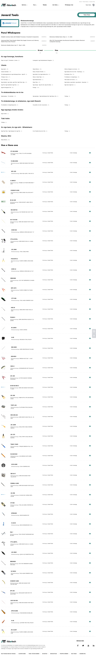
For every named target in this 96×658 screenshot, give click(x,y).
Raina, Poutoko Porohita (39, 71)
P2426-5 (12, 317)
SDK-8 (12, 366)
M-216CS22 (14, 454)
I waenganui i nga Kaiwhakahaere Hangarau (43, 60)
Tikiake (45, 5)
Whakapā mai (69, 5)
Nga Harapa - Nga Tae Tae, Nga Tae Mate (43, 84)
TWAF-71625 (14, 444)
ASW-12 (13, 269)
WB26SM (13, 561)
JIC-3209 (13, 424)
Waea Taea (36, 82)
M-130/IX (14, 327)
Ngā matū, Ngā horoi (70, 84)
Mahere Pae (83, 653)
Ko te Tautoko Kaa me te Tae (40, 131)
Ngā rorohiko (5, 113)
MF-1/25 (13, 171)
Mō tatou (55, 5)
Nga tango (74, 653)
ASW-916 (14, 229)
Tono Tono (88, 5)
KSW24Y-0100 (15, 190)
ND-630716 (14, 210)
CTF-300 (14, 298)
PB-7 (11, 532)
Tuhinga (36, 87)
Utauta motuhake (6, 71)
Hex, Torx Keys (5, 79)
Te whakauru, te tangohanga (72, 76)
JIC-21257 (14, 630)
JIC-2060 (14, 249)
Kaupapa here (22, 653)
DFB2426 (14, 513)
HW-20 (13, 307)
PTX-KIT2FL (14, 239)
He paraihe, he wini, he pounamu (41, 104)
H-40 (12, 620)
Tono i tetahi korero (34, 653)
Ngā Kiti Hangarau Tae (7, 87)
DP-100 (12, 590)
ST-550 (12, 503)
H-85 (12, 337)
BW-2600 (14, 347)
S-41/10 (13, 523)
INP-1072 (14, 288)
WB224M (13, 278)
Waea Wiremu (37, 69)
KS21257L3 (14, 258)
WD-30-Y (13, 473)
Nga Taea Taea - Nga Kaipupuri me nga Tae (11, 131)
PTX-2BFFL (14, 542)
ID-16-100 (13, 200)
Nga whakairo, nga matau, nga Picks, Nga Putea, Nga (14, 82)
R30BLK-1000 (14, 483)
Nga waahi (4, 69)
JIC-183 (12, 376)
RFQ (90, 152)
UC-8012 (13, 571)
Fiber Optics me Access (71, 79)
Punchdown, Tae (70, 74)
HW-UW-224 (14, 415)
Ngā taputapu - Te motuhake (8, 96)
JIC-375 (12, 434)
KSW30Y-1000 (14, 581)
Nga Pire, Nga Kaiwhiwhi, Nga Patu (10, 84)
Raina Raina (85, 1)
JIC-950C (14, 552)
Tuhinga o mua (5, 76)
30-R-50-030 (14, 600)
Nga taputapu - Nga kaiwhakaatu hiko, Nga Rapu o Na (45, 96)
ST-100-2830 (14, 151)
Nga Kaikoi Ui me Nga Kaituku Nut (41, 74)
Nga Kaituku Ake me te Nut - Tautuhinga (75, 71)
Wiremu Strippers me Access (72, 69)
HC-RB (13, 493)
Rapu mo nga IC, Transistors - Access (10, 60)
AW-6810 (13, 356)
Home (80, 1)
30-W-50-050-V (14, 385)
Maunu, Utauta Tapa (38, 76)
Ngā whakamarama (38, 79)
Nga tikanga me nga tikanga (8, 653)
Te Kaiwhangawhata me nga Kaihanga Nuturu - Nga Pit (14, 74)
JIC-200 (12, 395)
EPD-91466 (14, 611)
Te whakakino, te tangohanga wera (9, 104)
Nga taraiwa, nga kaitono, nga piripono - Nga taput (77, 82)
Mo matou (44, 653)
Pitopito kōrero (64, 653)
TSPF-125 (14, 405)
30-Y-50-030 (14, 219)
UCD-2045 (14, 464)
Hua (34, 5)
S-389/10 (13, 180)
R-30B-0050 (14, 161)
